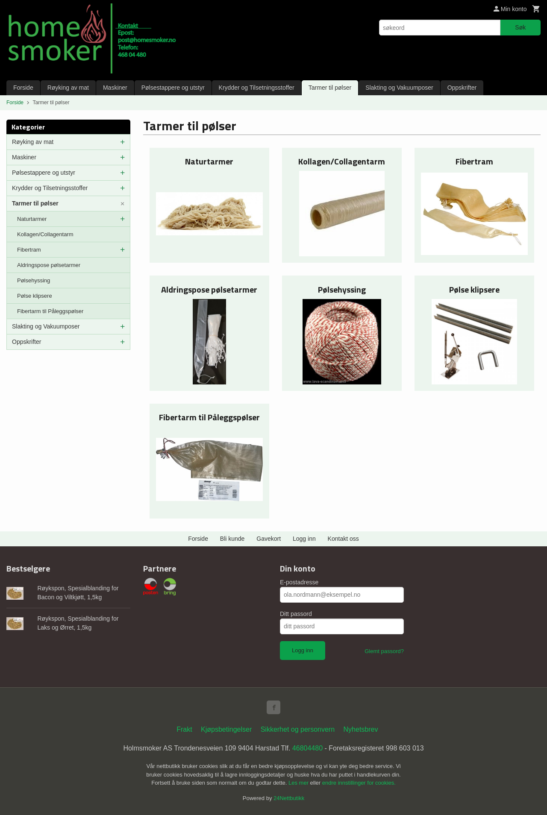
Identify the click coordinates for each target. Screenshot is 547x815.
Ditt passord (296, 613)
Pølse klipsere (34, 296)
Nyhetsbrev (361, 729)
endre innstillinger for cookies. (359, 783)
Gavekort (268, 538)
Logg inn (304, 538)
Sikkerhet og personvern (298, 729)
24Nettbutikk (289, 798)
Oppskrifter (461, 87)
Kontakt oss (343, 538)
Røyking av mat (68, 87)
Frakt (184, 729)
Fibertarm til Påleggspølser (50, 311)
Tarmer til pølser (330, 87)
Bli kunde (232, 538)
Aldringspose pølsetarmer (48, 265)
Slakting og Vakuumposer (399, 87)
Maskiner (115, 87)
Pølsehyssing (33, 280)
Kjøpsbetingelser (226, 729)
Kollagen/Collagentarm (45, 234)
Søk (520, 27)
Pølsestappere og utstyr (173, 87)
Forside (23, 87)
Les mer (299, 783)
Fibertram (29, 249)
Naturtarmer (32, 219)
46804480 (307, 748)
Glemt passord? (384, 651)
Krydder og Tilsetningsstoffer (256, 87)
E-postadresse (299, 582)
